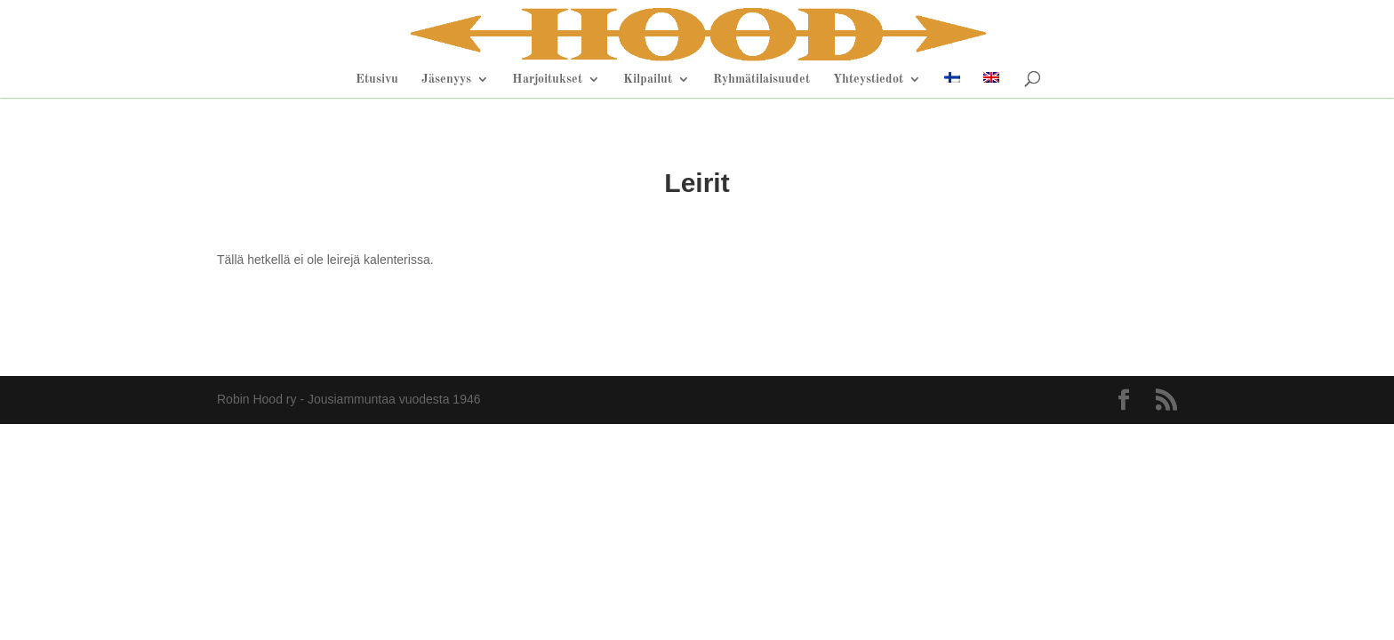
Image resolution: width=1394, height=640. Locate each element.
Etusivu (377, 79)
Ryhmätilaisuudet (761, 79)
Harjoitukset (547, 79)
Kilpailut (647, 79)
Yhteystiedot (868, 79)
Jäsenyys (446, 79)
